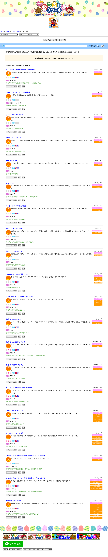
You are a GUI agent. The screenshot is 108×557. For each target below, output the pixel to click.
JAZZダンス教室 (98, 282)
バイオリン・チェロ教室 (96, 511)
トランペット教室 (96, 517)
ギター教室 (96, 507)
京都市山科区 (15, 31)
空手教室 (98, 421)
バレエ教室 (98, 74)
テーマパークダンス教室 (96, 488)
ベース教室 (96, 509)
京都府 (7, 31)
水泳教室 (98, 416)
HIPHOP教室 (98, 280)
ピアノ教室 (96, 504)
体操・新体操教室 (98, 419)
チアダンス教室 (97, 96)
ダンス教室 (97, 392)
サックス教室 (96, 515)
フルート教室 (96, 513)
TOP (2, 31)
